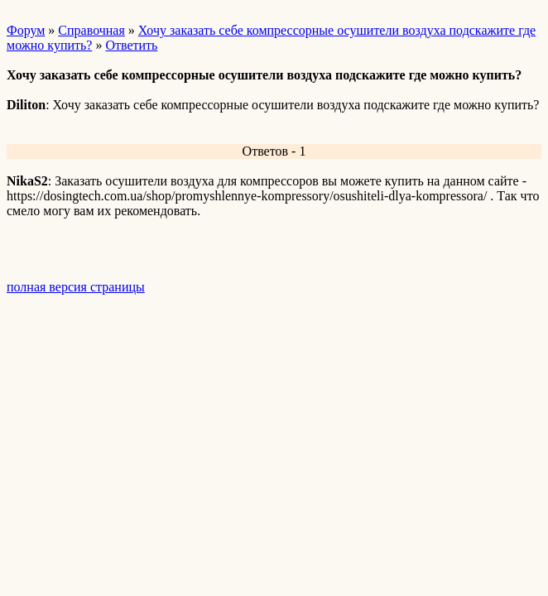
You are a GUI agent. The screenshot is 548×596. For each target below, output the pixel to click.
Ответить (131, 45)
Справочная (91, 30)
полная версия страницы (76, 287)
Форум (26, 30)
